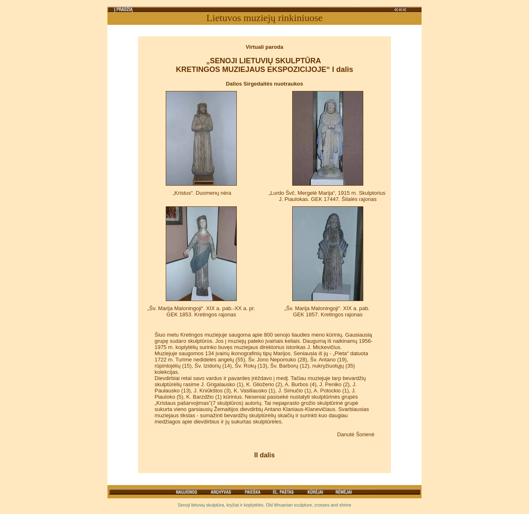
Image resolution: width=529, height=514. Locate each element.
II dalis (264, 455)
